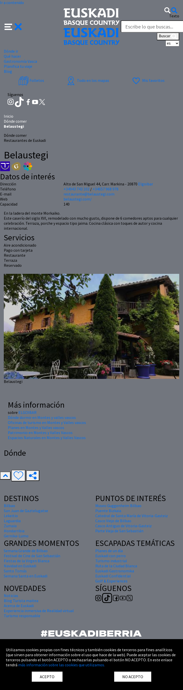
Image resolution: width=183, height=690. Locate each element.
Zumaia (10, 525)
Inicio (8, 116)
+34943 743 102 (76, 188)
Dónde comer (15, 121)
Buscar (168, 36)
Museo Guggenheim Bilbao (118, 505)
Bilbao (9, 505)
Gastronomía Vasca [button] (20, 61)
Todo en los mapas (87, 80)
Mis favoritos (148, 80)
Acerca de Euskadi (19, 605)
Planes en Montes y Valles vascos (36, 427)
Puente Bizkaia (108, 510)
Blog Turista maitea (21, 600)
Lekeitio (11, 515)
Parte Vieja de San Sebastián (119, 530)
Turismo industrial (111, 560)
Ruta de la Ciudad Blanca (116, 565)
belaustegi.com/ (78, 199)
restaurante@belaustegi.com (89, 193)
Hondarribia (14, 530)
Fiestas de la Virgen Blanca (26, 560)
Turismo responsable (22, 615)
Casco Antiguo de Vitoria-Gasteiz (123, 525)
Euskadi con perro (110, 555)
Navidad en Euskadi (20, 565)
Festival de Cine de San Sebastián (32, 555)
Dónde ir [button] (11, 51)
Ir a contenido (12, 2)
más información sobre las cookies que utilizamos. (61, 664)
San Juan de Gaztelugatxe (26, 510)
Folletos (31, 80)
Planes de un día (109, 550)
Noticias (11, 595)
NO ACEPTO (132, 676)
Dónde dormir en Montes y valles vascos (42, 417)
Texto (174, 15)
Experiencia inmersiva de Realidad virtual (39, 610)
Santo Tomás (15, 570)
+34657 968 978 (105, 188)
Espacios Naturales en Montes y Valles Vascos (47, 437)
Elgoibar (145, 183)
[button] (13, 26)
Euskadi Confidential (113, 575)
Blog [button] (8, 71)
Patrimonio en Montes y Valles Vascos (40, 432)
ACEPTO (47, 676)
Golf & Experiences (111, 580)
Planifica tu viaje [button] (18, 66)
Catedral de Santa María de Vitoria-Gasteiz (131, 515)
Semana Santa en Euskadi (25, 575)
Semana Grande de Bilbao (26, 550)
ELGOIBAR (27, 412)
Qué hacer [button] (12, 56)
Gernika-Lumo (16, 535)
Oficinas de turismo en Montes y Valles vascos (47, 422)
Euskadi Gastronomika (114, 570)
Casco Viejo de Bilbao (113, 520)
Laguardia (12, 520)
